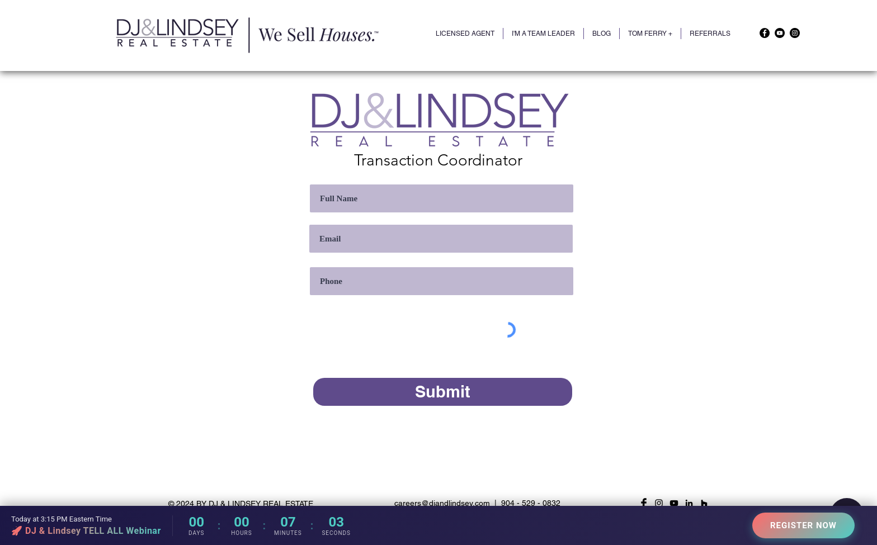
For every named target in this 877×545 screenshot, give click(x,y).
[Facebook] (765, 33)
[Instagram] (795, 33)
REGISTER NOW (803, 525)
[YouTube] (780, 33)
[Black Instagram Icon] (659, 503)
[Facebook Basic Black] (644, 503)
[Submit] (442, 392)
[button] (650, 33)
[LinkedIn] (689, 503)
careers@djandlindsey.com (442, 503)
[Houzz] (704, 503)
